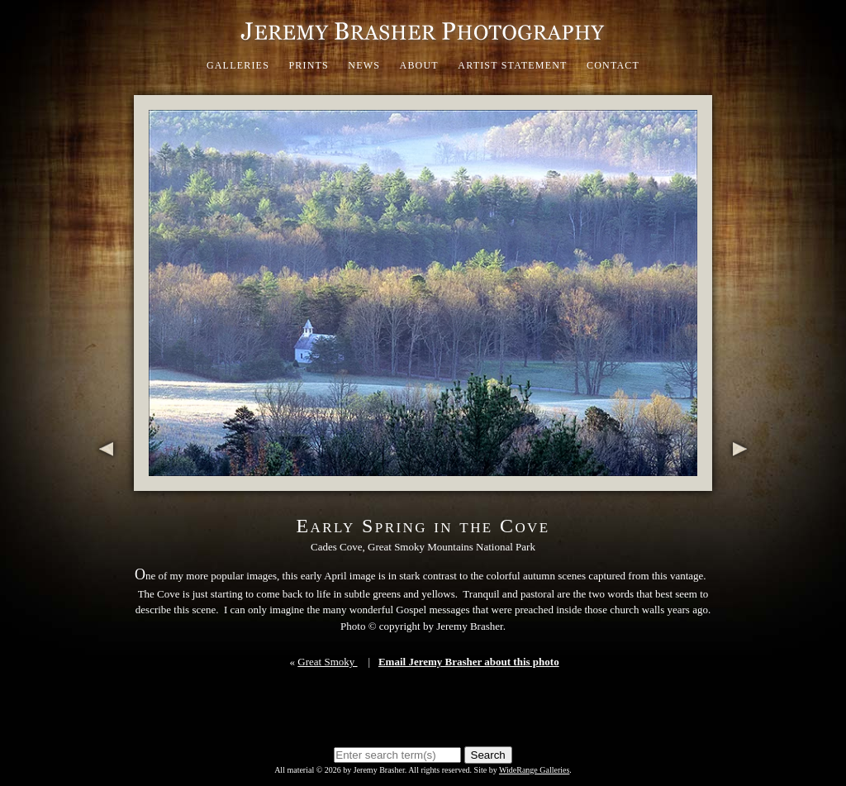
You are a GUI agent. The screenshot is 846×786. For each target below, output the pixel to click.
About (419, 65)
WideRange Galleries (534, 769)
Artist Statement (512, 65)
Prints (308, 65)
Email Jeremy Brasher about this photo (468, 661)
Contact (613, 65)
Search (488, 755)
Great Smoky (327, 661)
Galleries (238, 65)
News (364, 65)
